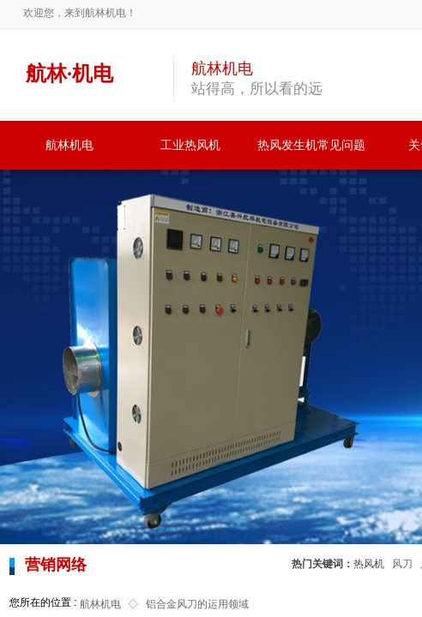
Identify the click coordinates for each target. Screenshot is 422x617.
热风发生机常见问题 (311, 145)
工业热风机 (190, 145)
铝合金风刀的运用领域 (197, 604)
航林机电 (69, 145)
